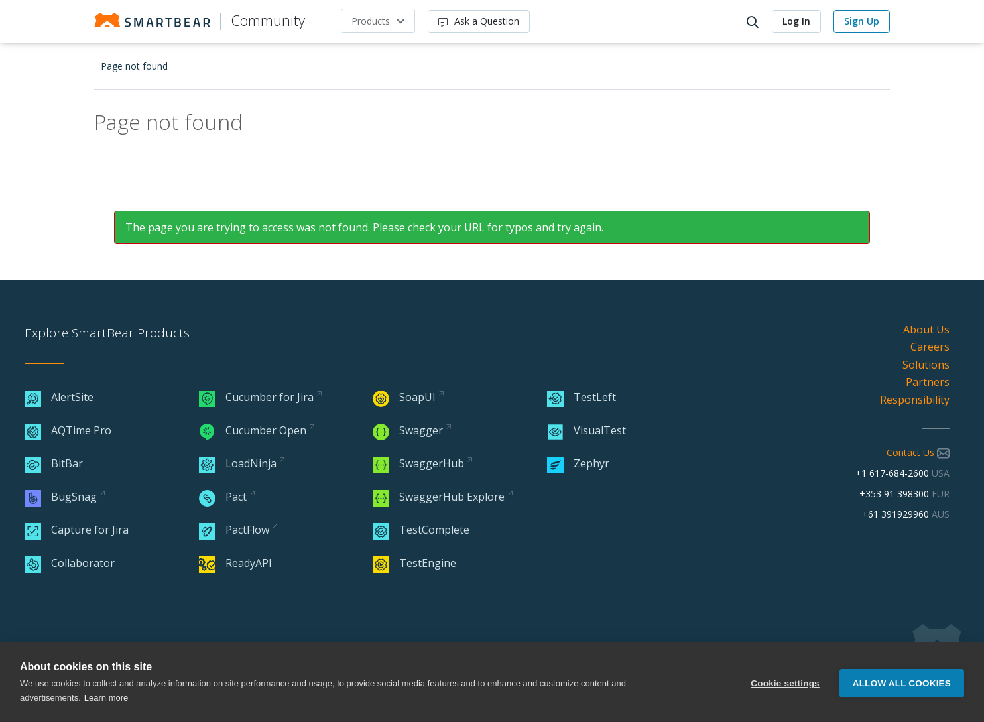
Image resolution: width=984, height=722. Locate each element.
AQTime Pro (68, 430)
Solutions (926, 364)
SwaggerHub (418, 463)
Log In (796, 21)
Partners (928, 382)
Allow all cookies (902, 683)
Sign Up (861, 21)
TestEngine (414, 563)
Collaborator (70, 563)
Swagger (408, 430)
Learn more (106, 698)
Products (370, 21)
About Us (926, 329)
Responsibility (915, 399)
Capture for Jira (77, 529)
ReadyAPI (235, 563)
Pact (223, 496)
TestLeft (581, 397)
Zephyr (578, 463)
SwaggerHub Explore (439, 496)
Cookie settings (785, 683)
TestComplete (421, 529)
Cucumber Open (252, 430)
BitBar (54, 463)
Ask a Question (478, 21)
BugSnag (61, 496)
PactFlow (234, 529)
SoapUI (404, 397)
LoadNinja (238, 463)
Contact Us (918, 452)
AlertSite (59, 397)
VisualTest (586, 430)
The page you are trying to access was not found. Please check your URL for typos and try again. (364, 227)
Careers (930, 346)
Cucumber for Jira (256, 397)
